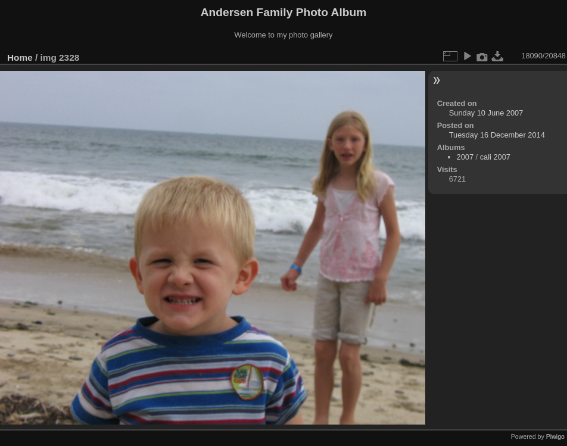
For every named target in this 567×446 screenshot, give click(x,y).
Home (20, 57)
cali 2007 (495, 156)
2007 (465, 156)
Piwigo (555, 436)
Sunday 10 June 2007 (486, 112)
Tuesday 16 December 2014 (497, 134)
